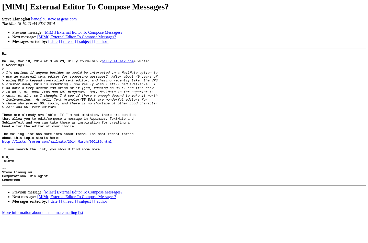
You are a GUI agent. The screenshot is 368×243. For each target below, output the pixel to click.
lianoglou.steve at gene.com (54, 19)
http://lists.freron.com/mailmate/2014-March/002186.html (57, 159)
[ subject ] (85, 41)
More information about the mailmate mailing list (42, 238)
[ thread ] (68, 41)
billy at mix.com (118, 63)
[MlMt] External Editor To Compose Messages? (83, 32)
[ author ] (102, 41)
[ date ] (54, 41)
